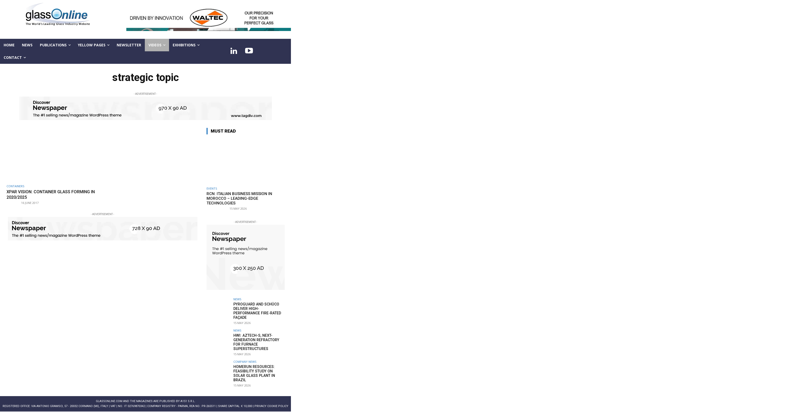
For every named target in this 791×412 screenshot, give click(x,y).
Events (212, 188)
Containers (15, 186)
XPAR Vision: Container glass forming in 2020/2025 (53, 194)
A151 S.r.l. (187, 400)
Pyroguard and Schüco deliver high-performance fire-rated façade (257, 310)
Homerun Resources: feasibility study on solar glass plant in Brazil (258, 370)
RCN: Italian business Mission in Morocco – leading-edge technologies (239, 198)
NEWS (237, 299)
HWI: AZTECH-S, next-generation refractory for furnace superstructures (256, 341)
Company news (244, 361)
